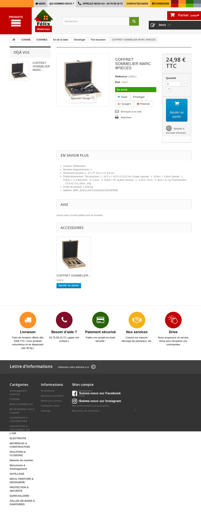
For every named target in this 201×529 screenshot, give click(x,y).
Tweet (122, 96)
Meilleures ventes (51, 401)
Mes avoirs (78, 396)
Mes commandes (82, 391)
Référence (121, 76)
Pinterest (143, 103)
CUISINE (15, 399)
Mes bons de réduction (86, 411)
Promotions (48, 391)
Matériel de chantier (21, 460)
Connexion (161, 3)
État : (118, 82)
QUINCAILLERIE (19, 496)
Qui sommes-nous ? (61, 3)
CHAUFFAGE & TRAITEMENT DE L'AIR (20, 430)
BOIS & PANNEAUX (21, 404)
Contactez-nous (137, 3)
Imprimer (126, 117)
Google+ (124, 103)
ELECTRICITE (18, 438)
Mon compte (83, 385)
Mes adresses (80, 401)
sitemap (45, 411)
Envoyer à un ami (131, 111)
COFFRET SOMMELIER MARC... (41, 66)
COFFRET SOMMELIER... (73, 275)
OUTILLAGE (17, 474)
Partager (139, 96)
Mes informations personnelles (90, 406)
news (41, 3)
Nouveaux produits (52, 396)
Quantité (171, 78)
